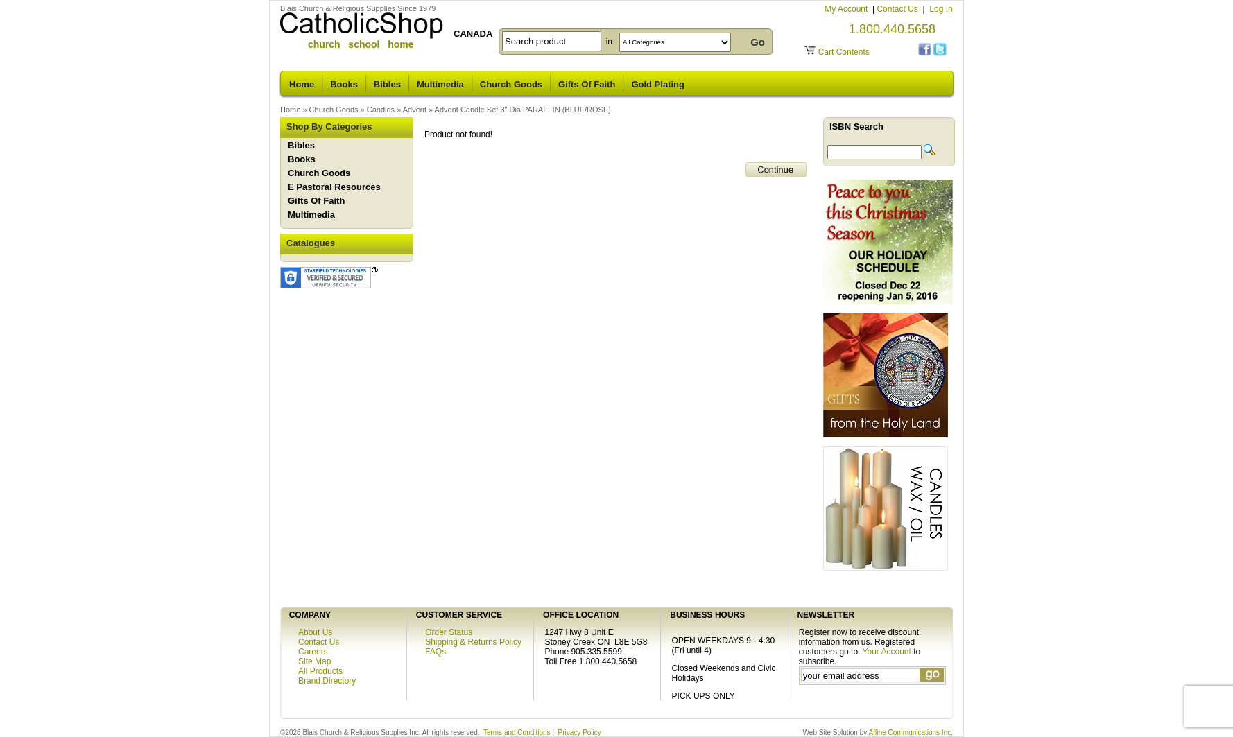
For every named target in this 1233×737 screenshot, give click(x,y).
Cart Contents (844, 52)
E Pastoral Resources (334, 187)
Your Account (887, 652)
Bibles (387, 84)
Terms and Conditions (517, 732)
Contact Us (898, 9)
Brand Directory (327, 681)
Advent (414, 109)
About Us (315, 632)
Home (301, 84)
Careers (313, 652)
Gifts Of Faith (586, 84)
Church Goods (511, 84)
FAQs (435, 652)
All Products (320, 671)
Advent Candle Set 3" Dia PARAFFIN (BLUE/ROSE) (523, 109)
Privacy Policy (579, 732)
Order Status (448, 632)
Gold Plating (657, 84)
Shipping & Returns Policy (473, 642)
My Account (847, 9)
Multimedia (440, 84)
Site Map (314, 661)
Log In (940, 9)
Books (344, 84)
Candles (381, 109)
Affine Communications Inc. (910, 732)
